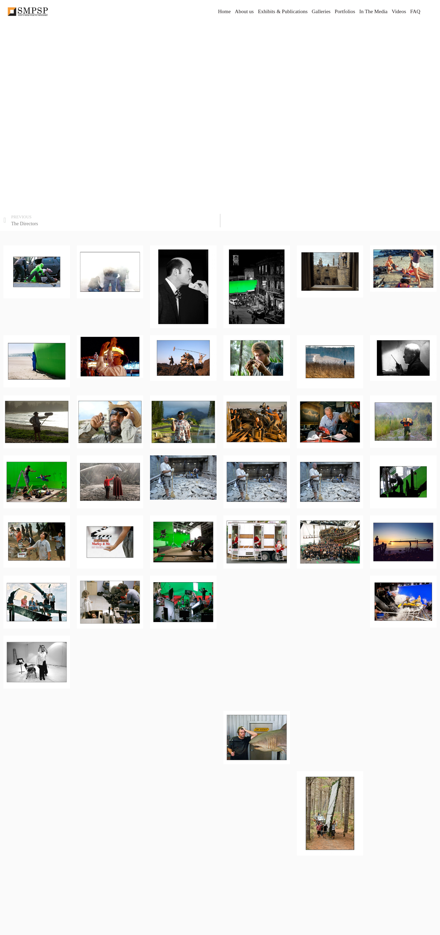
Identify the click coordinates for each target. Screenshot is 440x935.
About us (244, 11)
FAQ (415, 11)
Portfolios (345, 11)
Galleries (321, 11)
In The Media (373, 11)
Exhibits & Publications (282, 11)
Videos (398, 11)
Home (224, 11)
